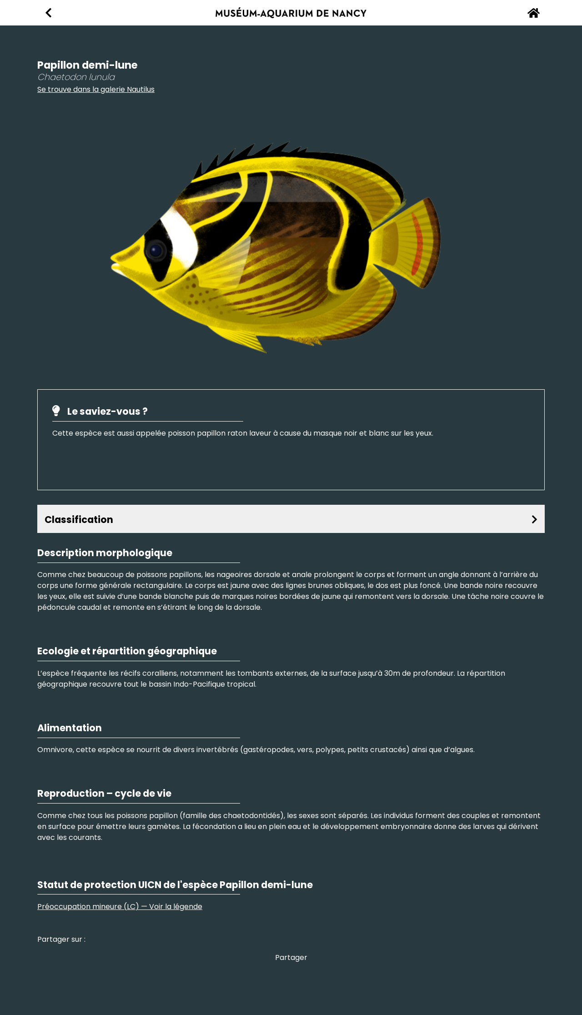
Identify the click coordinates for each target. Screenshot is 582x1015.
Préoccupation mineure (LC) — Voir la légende (119, 906)
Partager (291, 957)
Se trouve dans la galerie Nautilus (96, 89)
